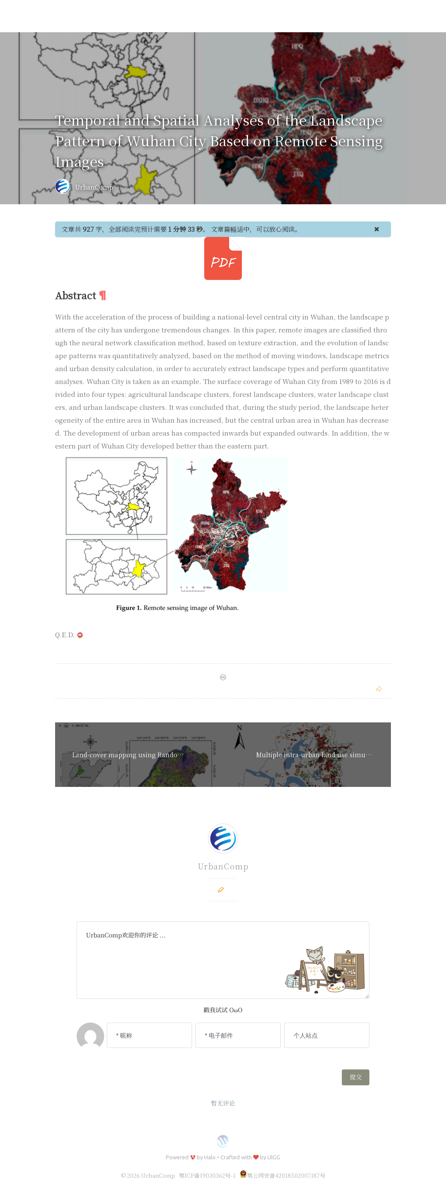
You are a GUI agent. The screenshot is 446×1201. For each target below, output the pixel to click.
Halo (210, 1157)
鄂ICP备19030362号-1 (207, 1175)
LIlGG (273, 1157)
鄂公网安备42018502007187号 (282, 1175)
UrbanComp (94, 187)
